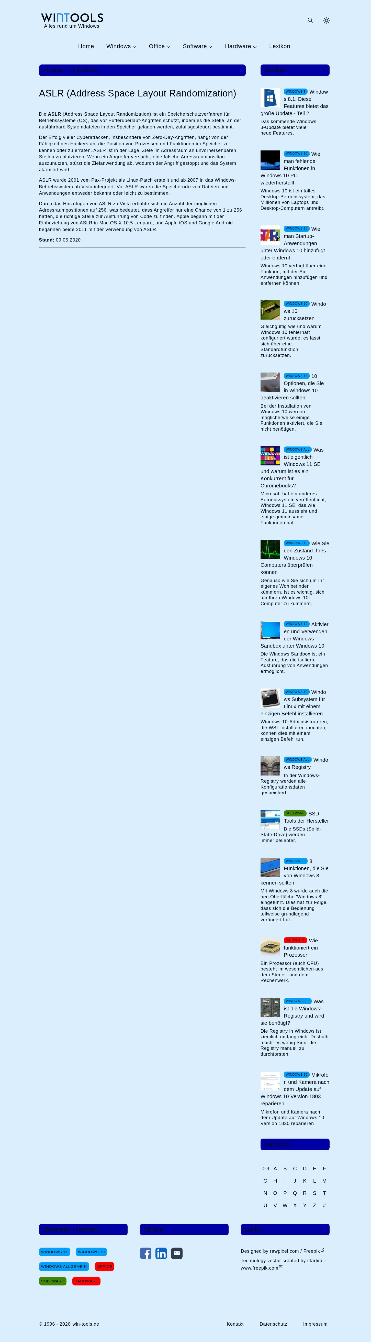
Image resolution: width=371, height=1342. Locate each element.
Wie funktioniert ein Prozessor (301, 948)
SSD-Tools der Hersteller (306, 817)
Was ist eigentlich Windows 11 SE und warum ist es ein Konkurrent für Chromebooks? (292, 467)
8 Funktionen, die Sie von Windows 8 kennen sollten (295, 872)
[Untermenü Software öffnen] (209, 46)
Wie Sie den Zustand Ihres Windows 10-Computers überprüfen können (295, 558)
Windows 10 (91, 1252)
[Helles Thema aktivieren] (326, 20)
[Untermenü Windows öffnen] (134, 46)
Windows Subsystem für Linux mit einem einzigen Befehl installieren (293, 702)
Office (157, 46)
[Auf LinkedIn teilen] (161, 1254)
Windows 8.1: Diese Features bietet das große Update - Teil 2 (295, 102)
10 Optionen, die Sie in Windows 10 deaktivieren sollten (292, 386)
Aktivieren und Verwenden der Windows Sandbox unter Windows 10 (295, 635)
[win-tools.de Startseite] (72, 20)
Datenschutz (273, 1324)
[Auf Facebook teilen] (145, 1254)
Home (86, 46)
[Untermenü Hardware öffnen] (254, 46)
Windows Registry (306, 763)
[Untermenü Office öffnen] (168, 46)
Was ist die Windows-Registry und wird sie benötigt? (292, 1012)
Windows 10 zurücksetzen (305, 311)
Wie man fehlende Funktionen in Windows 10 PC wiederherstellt (290, 168)
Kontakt (235, 1324)
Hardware (238, 46)
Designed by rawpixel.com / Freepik (280, 1251)
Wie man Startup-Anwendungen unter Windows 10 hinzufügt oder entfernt (293, 243)
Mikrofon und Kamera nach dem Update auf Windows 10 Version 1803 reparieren (295, 1089)
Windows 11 (54, 1252)
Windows (118, 46)
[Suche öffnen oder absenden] (310, 20)
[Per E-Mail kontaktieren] (177, 1254)
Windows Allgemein (64, 1266)
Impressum (315, 1324)
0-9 (265, 1168)
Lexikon (279, 46)
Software (195, 46)
